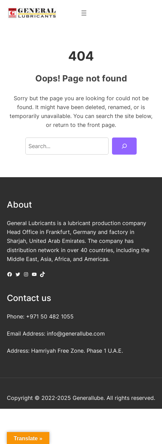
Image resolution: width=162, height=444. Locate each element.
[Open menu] (84, 13)
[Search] (124, 146)
